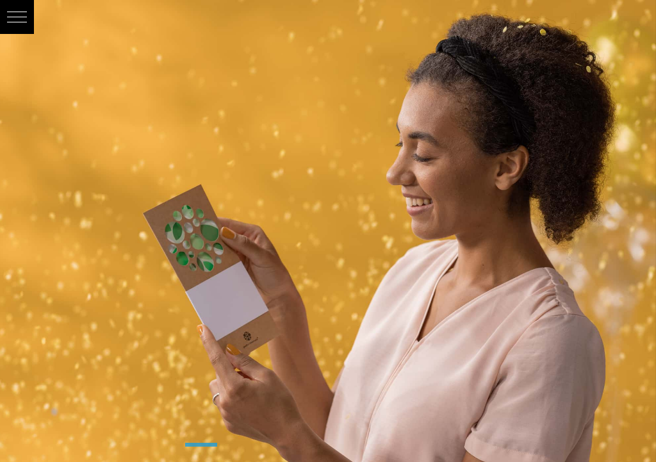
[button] (17, 17)
